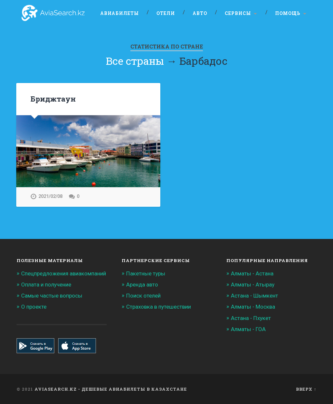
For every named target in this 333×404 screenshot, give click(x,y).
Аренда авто (142, 284)
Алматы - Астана (252, 273)
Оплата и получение (46, 284)
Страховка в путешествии (158, 306)
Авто (200, 13)
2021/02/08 (50, 196)
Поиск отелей (143, 295)
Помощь (287, 13)
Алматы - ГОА (248, 329)
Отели (165, 13)
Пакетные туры (145, 273)
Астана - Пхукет (251, 318)
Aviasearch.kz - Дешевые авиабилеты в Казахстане (110, 389)
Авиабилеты (119, 13)
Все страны (135, 61)
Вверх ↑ (306, 389)
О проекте (34, 306)
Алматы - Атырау (252, 284)
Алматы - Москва (253, 306)
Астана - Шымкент (254, 295)
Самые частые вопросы (51, 295)
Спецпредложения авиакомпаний (63, 273)
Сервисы (238, 13)
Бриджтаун (53, 99)
